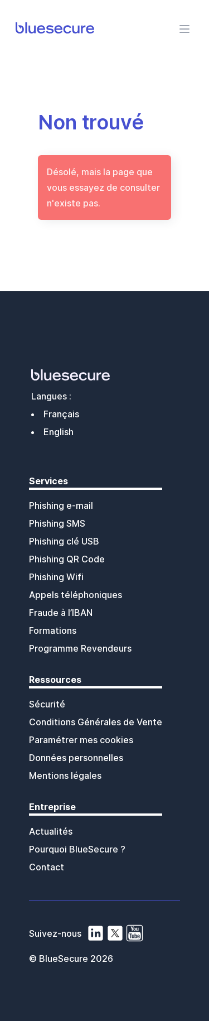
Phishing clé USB (64, 541)
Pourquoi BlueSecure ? (77, 849)
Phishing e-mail (61, 505)
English (58, 431)
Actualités (50, 831)
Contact (46, 867)
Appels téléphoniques (75, 594)
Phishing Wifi (56, 576)
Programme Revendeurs (80, 648)
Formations (52, 630)
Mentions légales (65, 775)
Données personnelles (76, 757)
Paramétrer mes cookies (81, 739)
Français (61, 414)
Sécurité (47, 704)
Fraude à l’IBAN (61, 612)
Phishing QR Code (67, 559)
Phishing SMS (57, 523)
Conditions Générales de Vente (95, 722)
